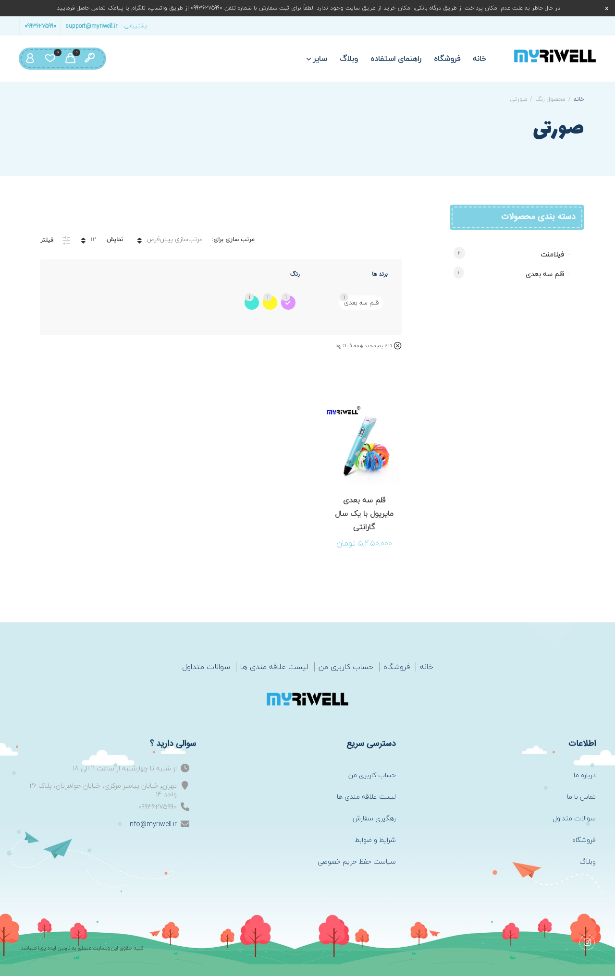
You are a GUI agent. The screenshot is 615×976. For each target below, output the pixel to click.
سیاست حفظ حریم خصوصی (357, 861)
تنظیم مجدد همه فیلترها (363, 345)
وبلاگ (349, 58)
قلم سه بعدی (545, 274)
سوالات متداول (206, 666)
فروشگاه (447, 58)
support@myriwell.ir (91, 26)
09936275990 (40, 26)
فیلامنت (552, 254)
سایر (320, 58)
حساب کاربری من (346, 666)
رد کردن (606, 8)
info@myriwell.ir (152, 824)
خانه (479, 58)
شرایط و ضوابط (375, 840)
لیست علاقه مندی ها (274, 666)
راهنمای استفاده (395, 58)
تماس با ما (581, 797)
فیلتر (46, 240)
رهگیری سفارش (374, 818)
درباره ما (585, 775)
